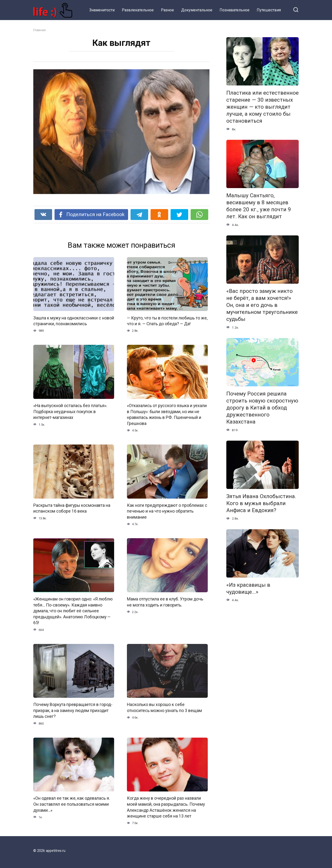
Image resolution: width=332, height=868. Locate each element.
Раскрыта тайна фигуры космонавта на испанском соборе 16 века (71, 508)
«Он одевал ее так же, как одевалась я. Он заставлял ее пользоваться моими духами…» (71, 804)
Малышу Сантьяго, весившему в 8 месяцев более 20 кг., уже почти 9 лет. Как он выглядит (258, 205)
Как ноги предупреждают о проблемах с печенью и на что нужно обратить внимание (167, 511)
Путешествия (269, 10)
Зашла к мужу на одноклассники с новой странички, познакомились (73, 320)
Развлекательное (138, 10)
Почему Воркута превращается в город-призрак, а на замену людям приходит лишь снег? (72, 710)
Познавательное (234, 10)
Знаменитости (102, 10)
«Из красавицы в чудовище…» (248, 588)
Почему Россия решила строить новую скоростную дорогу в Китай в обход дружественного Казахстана (262, 407)
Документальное (196, 10)
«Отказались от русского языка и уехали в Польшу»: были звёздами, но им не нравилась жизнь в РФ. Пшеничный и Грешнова (167, 414)
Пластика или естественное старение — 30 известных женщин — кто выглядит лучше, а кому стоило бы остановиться (262, 107)
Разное (167, 10)
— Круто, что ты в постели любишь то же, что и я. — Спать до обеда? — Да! (167, 320)
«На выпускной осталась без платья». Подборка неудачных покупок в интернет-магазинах (70, 411)
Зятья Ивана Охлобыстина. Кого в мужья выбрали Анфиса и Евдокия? (261, 503)
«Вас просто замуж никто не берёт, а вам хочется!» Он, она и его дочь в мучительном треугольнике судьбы (262, 305)
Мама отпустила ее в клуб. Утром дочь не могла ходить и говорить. (165, 602)
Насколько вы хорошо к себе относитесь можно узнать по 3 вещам (164, 707)
